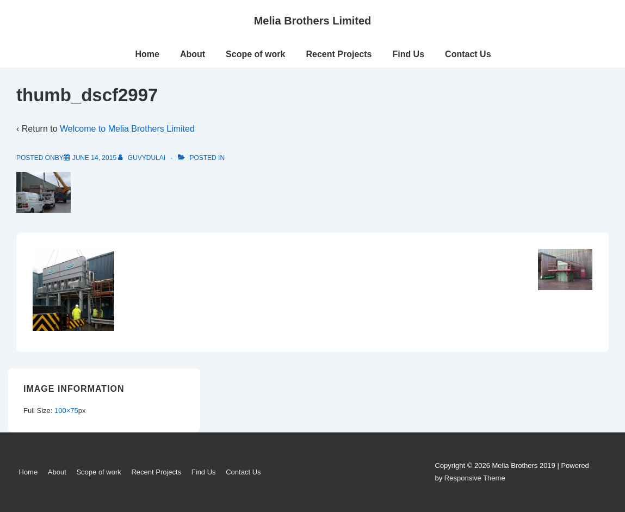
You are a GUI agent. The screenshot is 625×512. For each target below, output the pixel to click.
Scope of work (255, 54)
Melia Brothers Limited (313, 21)
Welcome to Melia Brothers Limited (127, 128)
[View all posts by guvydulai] (142, 158)
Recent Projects (339, 54)
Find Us (408, 54)
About (192, 54)
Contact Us (468, 54)
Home (147, 54)
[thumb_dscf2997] (94, 158)
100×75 (66, 410)
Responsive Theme (474, 478)
